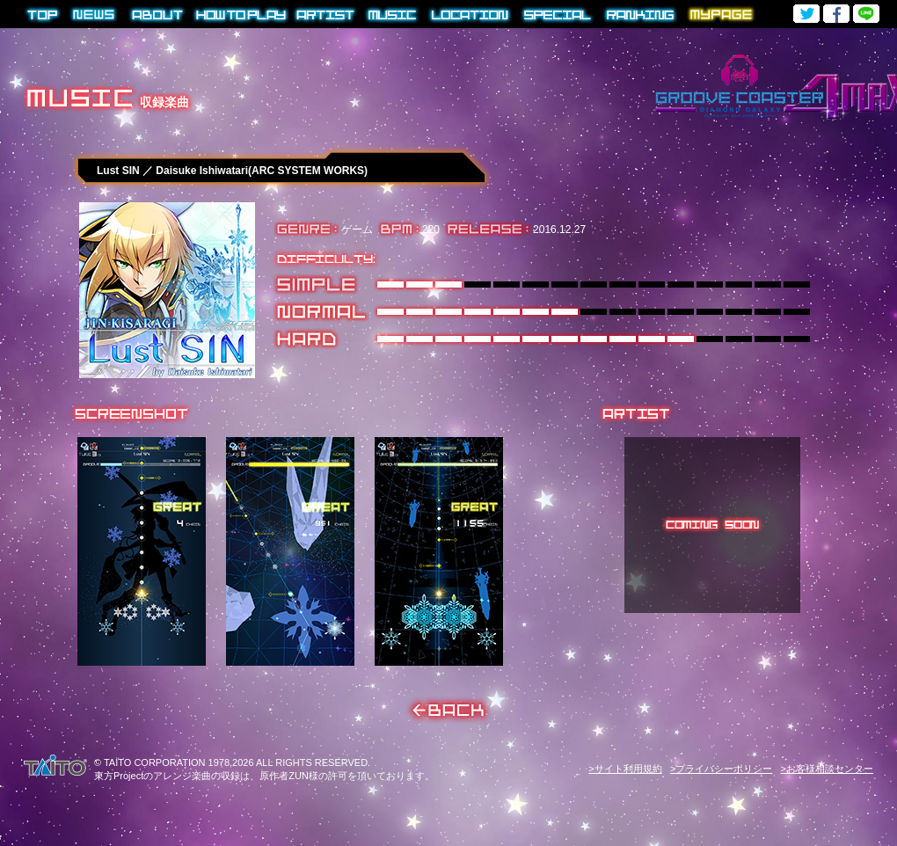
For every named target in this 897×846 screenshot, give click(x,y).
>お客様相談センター (827, 768)
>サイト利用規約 (624, 768)
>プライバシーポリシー (721, 768)
